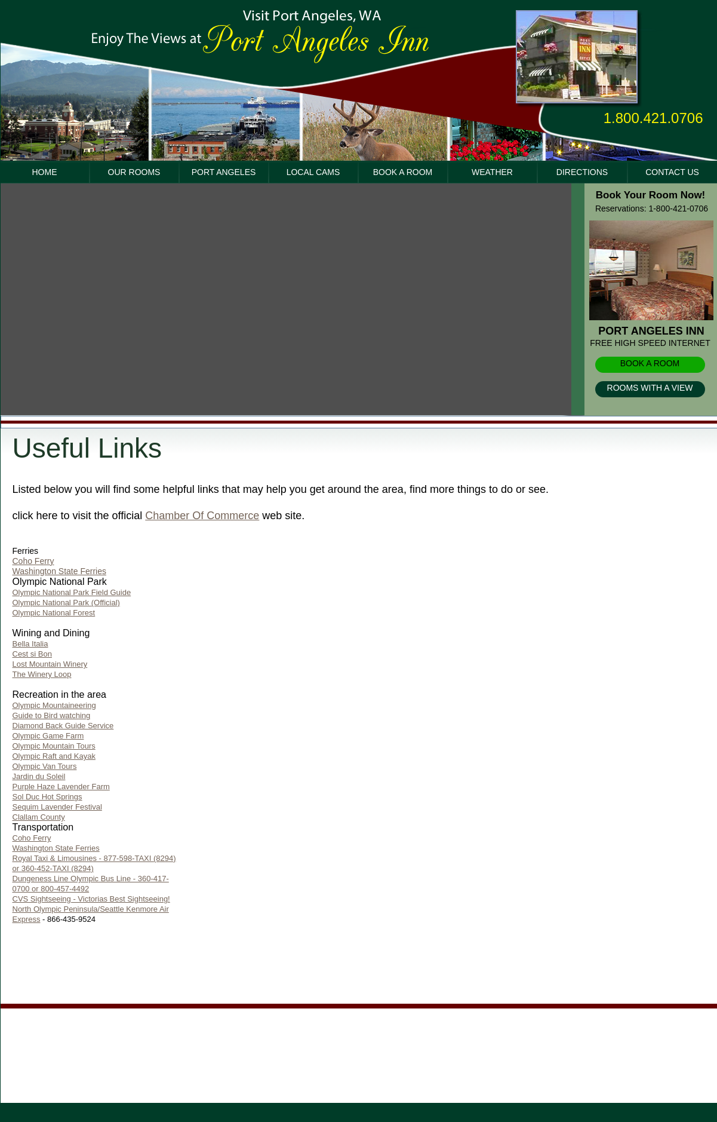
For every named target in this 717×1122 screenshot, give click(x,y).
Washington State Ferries (59, 571)
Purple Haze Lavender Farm (61, 786)
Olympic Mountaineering (54, 705)
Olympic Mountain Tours (54, 745)
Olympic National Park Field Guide (72, 592)
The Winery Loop (42, 674)
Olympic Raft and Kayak (54, 756)
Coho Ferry (33, 561)
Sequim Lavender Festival (57, 806)
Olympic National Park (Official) (66, 602)
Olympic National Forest (54, 612)
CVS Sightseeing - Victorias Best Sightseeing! (91, 898)
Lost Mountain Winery (50, 664)
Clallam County (39, 817)
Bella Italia (30, 643)
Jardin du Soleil (39, 776)
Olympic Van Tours (45, 766)
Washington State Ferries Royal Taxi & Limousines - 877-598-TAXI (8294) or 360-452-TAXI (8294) (94, 858)
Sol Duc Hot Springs (47, 796)
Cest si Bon (32, 653)
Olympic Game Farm (48, 735)
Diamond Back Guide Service (63, 725)
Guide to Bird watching (52, 715)
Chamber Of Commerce (202, 516)
